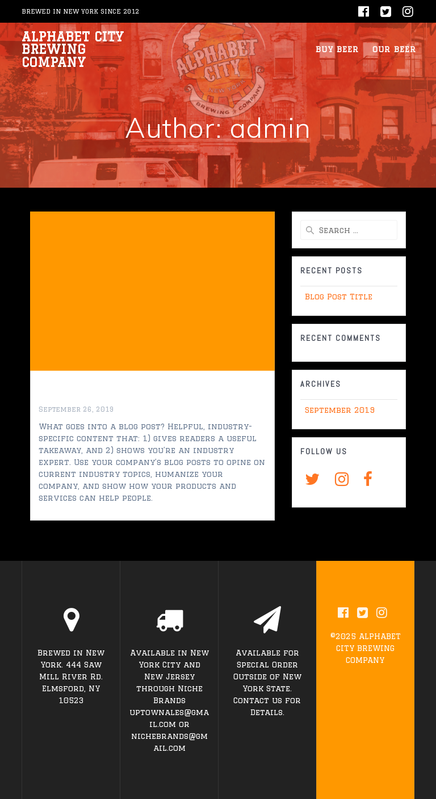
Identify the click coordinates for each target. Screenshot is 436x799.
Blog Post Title (88, 395)
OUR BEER (394, 49)
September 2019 (340, 410)
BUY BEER (337, 49)
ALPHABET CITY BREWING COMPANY (73, 50)
